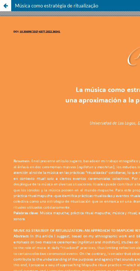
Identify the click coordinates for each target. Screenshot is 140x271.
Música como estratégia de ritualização (56, 6)
